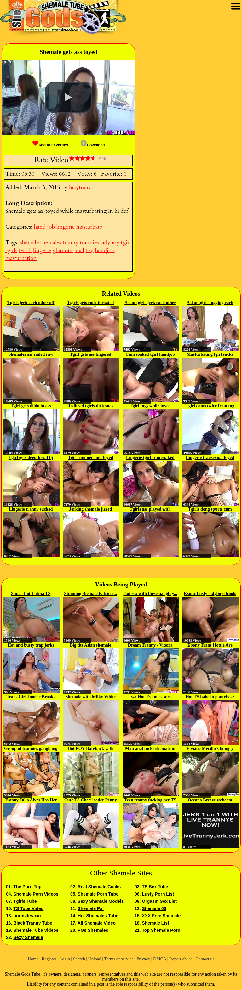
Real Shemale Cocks (99, 886)
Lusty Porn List (158, 894)
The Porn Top (27, 886)
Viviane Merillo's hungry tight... (209, 749)
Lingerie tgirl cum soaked (150, 457)
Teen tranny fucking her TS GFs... (150, 800)
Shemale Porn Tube (98, 894)
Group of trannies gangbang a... (30, 749)
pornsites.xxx (27, 915)
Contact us (204, 959)
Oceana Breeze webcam (210, 800)
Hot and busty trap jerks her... (31, 645)
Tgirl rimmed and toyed (90, 457)
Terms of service (119, 959)
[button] (68, 97)
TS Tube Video (28, 908)
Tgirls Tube (25, 901)
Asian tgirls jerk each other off (150, 303)
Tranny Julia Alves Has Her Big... (31, 800)
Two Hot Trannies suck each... (150, 697)
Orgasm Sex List (159, 901)
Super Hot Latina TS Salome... (30, 594)
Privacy (143, 959)
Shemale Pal (91, 908)
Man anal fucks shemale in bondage (150, 749)
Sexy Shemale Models (101, 901)
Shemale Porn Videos (35, 894)
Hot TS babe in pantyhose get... (210, 697)
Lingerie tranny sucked (31, 509)
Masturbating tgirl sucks (210, 354)
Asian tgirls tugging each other (210, 303)
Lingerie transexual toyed (210, 457)
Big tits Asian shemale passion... (90, 645)
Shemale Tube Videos (35, 930)
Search (79, 959)
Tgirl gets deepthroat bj (31, 457)
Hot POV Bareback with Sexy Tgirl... (90, 749)
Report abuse (180, 959)
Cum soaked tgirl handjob (150, 354)
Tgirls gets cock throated (90, 302)
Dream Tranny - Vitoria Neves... (150, 645)
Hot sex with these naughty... (150, 593)
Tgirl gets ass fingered (90, 354)
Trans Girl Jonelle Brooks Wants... (30, 697)
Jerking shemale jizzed (90, 509)
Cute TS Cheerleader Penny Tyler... (90, 800)
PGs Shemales (93, 930)
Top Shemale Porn (161, 930)
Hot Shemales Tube (98, 915)
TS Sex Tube (155, 886)
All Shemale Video (97, 922)
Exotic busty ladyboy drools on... (210, 594)
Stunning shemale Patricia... (90, 593)
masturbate (89, 227)
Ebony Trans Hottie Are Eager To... (210, 645)
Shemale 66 (154, 908)
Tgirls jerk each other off (31, 302)
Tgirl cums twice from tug (210, 406)
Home (33, 959)
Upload (94, 959)
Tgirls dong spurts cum (210, 509)
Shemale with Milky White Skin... (90, 697)
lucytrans (79, 187)
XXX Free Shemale (161, 915)
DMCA (159, 959)
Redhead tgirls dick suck (90, 406)
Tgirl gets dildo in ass (31, 406)
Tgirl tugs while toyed (150, 406)
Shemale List (155, 922)
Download (93, 145)
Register (49, 959)
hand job (44, 227)
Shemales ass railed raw (30, 354)
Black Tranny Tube (32, 922)
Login (65, 959)
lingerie (65, 227)
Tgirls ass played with (150, 509)
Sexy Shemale (28, 937)
